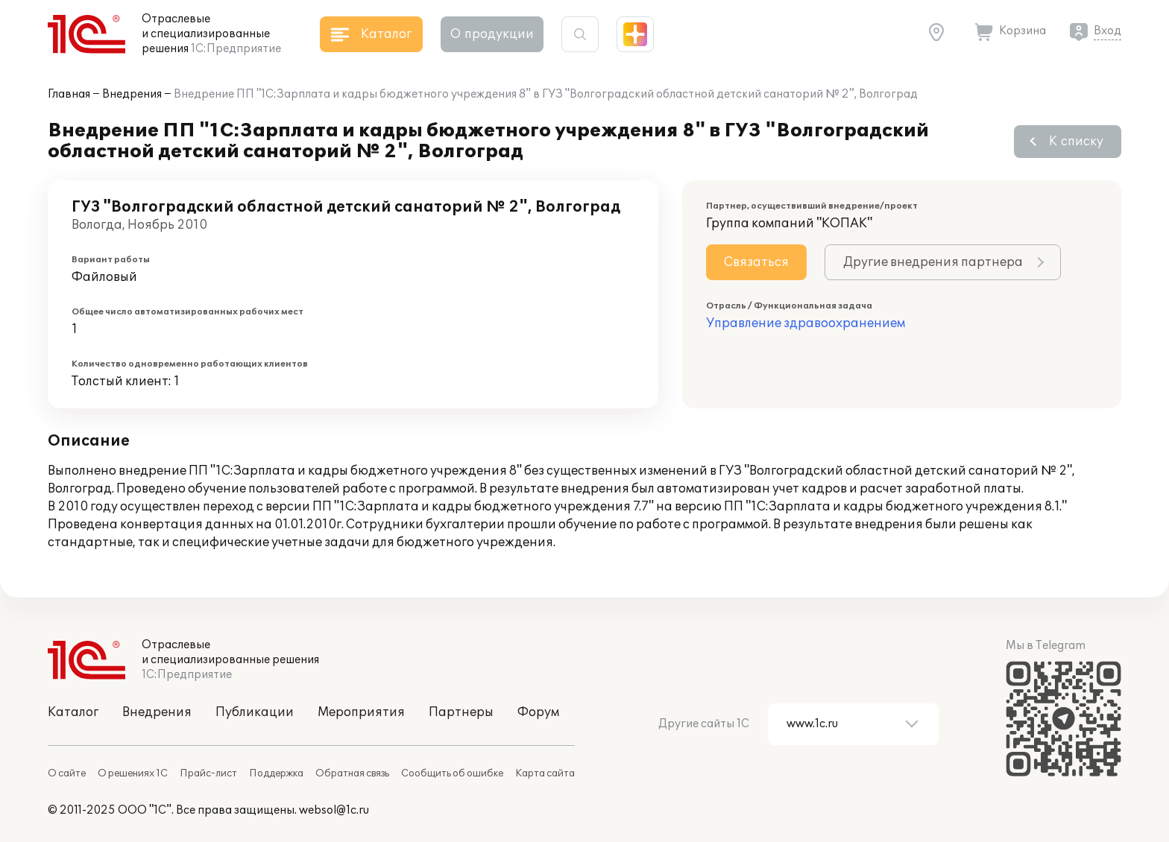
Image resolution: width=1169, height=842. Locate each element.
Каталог (73, 712)
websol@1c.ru (334, 810)
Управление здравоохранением (805, 323)
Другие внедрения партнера (933, 262)
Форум (538, 712)
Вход (1107, 31)
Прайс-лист (208, 773)
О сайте (67, 773)
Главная (69, 94)
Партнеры (461, 712)
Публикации (254, 712)
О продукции (492, 34)
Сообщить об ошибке (452, 773)
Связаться (756, 262)
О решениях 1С (133, 773)
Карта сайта (545, 773)
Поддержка (276, 773)
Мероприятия (361, 712)
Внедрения (132, 94)
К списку (1076, 141)
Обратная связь (352, 773)
